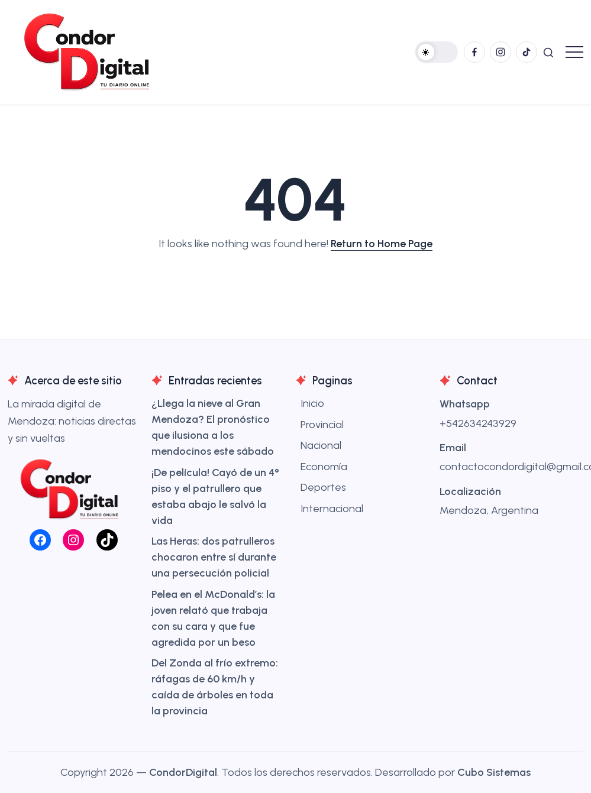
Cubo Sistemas (494, 772)
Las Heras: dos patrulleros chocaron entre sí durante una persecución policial (213, 557)
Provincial (322, 424)
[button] (436, 52)
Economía (324, 466)
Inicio (312, 403)
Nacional (321, 445)
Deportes (323, 487)
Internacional (332, 508)
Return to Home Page (381, 243)
